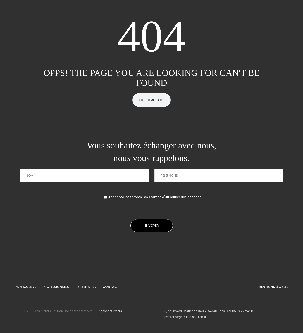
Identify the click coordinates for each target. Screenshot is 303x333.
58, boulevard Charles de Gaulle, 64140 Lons (194, 311)
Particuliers (25, 286)
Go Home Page (151, 100)
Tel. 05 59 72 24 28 (239, 311)
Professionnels (56, 286)
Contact (111, 286)
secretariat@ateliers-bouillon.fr (184, 317)
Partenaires (86, 286)
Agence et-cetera (110, 311)
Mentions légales (273, 286)
